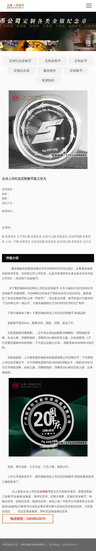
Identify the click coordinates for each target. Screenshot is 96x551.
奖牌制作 (48, 80)
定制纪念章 (22, 70)
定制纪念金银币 (20, 60)
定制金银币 (53, 60)
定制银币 (76, 70)
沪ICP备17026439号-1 (33, 544)
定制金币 (81, 60)
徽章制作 (49, 70)
